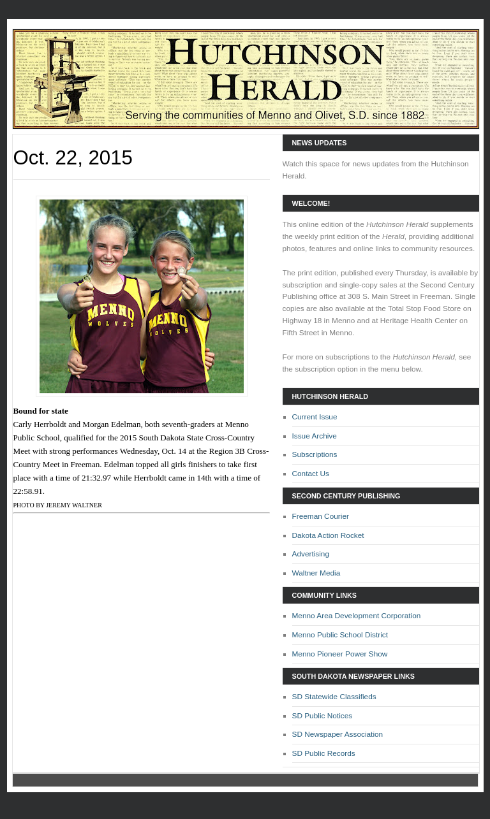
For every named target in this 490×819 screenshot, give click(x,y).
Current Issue (315, 416)
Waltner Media (316, 573)
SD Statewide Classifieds (334, 696)
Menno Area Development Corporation (356, 615)
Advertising (311, 553)
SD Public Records (323, 753)
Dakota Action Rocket (328, 535)
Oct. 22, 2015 (73, 158)
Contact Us (311, 473)
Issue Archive (314, 435)
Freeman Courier (320, 516)
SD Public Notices (322, 715)
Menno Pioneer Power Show (340, 653)
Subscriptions (315, 454)
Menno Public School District (340, 634)
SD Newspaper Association (337, 734)
